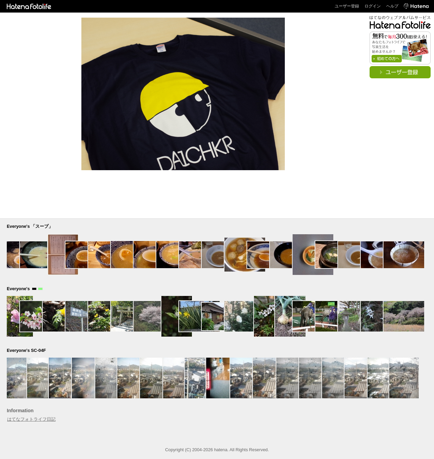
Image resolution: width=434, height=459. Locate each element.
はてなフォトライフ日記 (31, 419)
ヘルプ (392, 6)
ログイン (372, 6)
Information (20, 410)
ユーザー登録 (347, 6)
